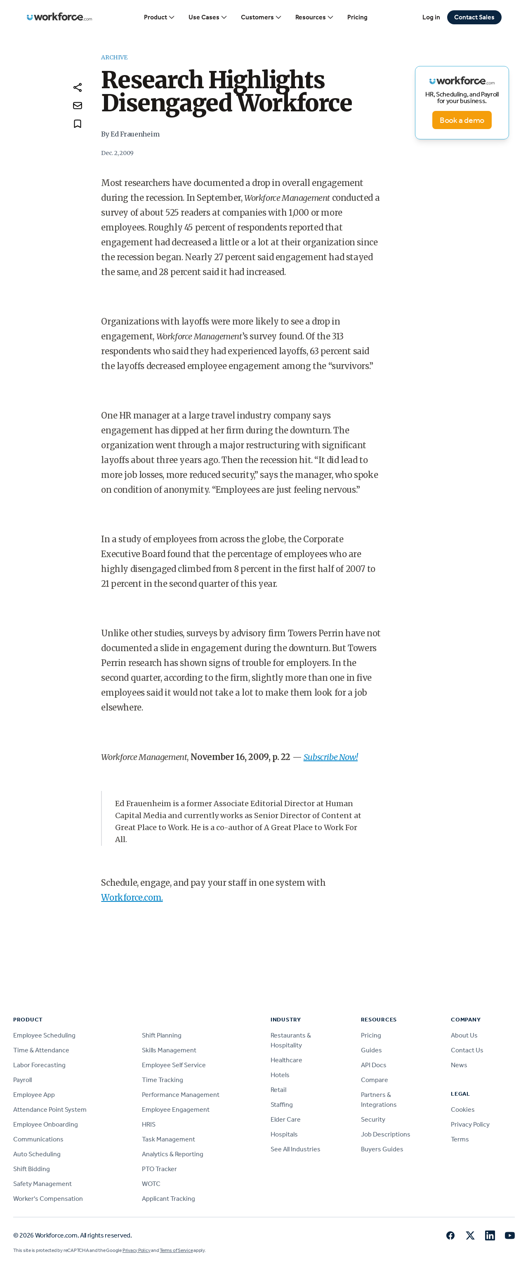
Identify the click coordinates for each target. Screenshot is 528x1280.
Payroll (22, 1080)
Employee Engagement (176, 1109)
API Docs (374, 1065)
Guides (371, 1050)
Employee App (34, 1095)
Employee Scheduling (44, 1035)
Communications (38, 1139)
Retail (278, 1090)
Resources (314, 17)
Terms (460, 1139)
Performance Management (180, 1095)
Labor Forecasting (39, 1065)
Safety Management (42, 1184)
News (459, 1065)
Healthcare (286, 1060)
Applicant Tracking (168, 1198)
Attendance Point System (50, 1109)
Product (159, 17)
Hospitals (284, 1134)
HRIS (149, 1124)
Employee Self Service (174, 1065)
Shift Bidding (31, 1169)
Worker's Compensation (48, 1198)
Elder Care (286, 1119)
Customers (261, 17)
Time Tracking (162, 1080)
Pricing (357, 17)
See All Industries (296, 1149)
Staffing (282, 1104)
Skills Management (169, 1050)
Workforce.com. (132, 897)
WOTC (151, 1184)
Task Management (168, 1139)
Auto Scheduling (37, 1154)
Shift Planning (162, 1035)
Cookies (463, 1109)
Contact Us (467, 1050)
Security (373, 1119)
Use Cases (208, 17)
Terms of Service (176, 1250)
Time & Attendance (41, 1050)
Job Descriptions (385, 1134)
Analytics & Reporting (172, 1154)
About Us (464, 1035)
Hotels (280, 1075)
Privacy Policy (470, 1124)
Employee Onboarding (45, 1124)
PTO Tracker (159, 1169)
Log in (431, 17)
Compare (374, 1080)
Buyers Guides (382, 1149)
